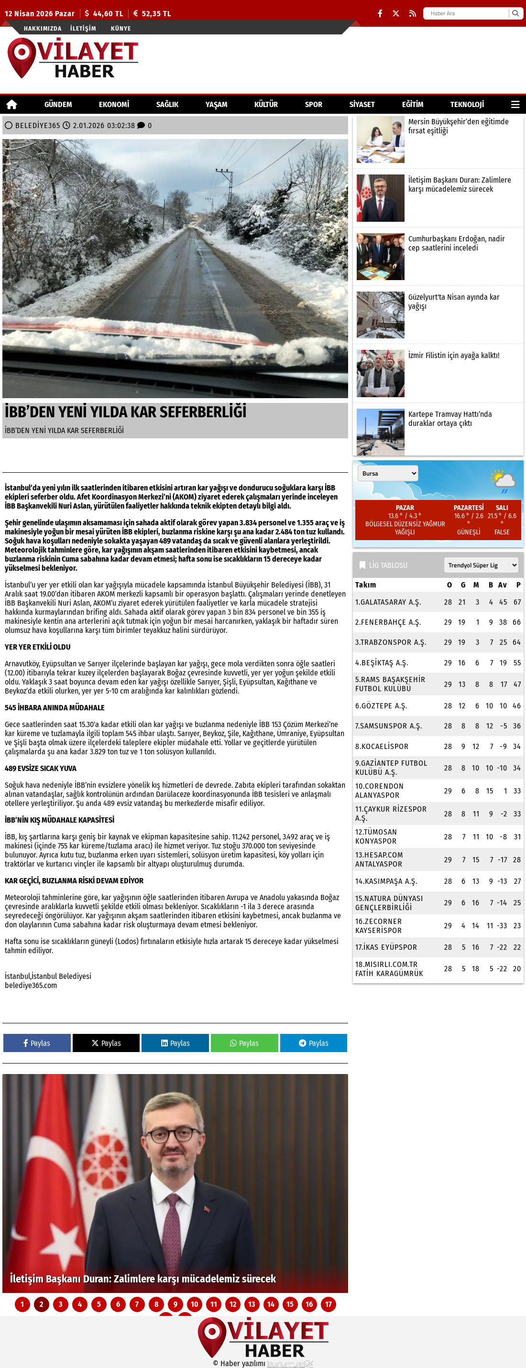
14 (270, 1304)
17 (328, 1304)
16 (309, 1304)
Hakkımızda (43, 28)
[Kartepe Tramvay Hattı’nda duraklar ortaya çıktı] (438, 432)
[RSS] (412, 13)
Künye (121, 28)
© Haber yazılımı (263, 1363)
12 (233, 1304)
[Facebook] (380, 13)
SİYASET (362, 104)
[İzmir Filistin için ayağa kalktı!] (438, 373)
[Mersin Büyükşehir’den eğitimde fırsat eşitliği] (438, 139)
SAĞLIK (167, 104)
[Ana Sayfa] (11, 104)
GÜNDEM (58, 104)
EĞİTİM (413, 104)
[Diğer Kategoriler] (515, 104)
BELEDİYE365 (37, 125)
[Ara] (515, 13)
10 (194, 1304)
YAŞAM (217, 104)
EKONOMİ (114, 104)
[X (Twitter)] (396, 13)
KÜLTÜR (266, 104)
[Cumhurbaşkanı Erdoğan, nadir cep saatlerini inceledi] (438, 256)
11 (213, 1304)
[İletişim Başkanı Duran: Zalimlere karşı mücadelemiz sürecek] (175, 1183)
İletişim (83, 28)
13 (251, 1304)
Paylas (36, 1043)
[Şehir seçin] (388, 473)
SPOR (313, 104)
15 (290, 1304)
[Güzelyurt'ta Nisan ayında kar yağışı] (438, 315)
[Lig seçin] (481, 565)
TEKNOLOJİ (467, 104)
